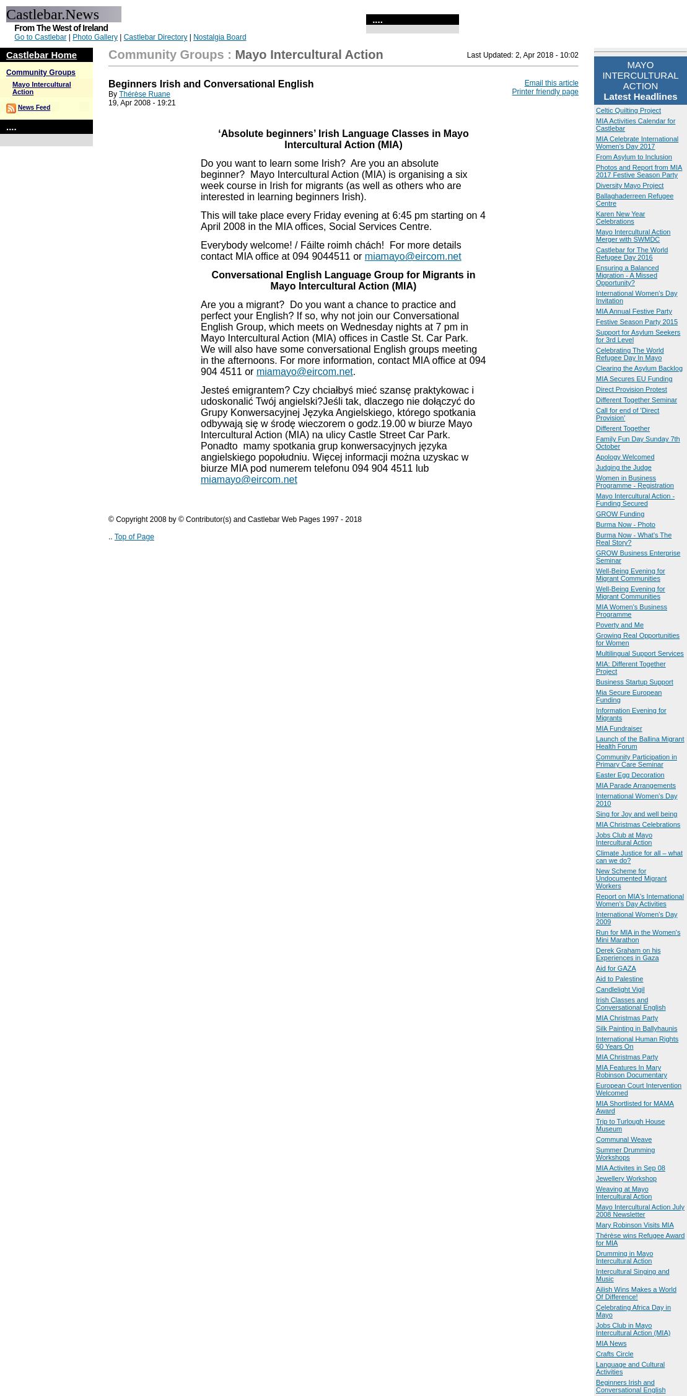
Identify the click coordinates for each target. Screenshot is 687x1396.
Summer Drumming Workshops (625, 1153)
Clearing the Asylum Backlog (639, 368)
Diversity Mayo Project (629, 185)
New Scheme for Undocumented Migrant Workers (631, 878)
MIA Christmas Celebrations (638, 824)
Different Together (623, 428)
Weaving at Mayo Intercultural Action (624, 1192)
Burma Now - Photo (625, 524)
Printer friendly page (545, 91)
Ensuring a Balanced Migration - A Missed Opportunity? (627, 275)
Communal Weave (624, 1139)
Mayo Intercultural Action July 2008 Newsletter (640, 1210)
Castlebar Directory (156, 37)
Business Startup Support (634, 682)
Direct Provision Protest (631, 389)
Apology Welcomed (625, 457)
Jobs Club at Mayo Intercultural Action (624, 838)
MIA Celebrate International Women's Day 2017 (637, 142)
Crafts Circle (615, 1354)
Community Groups (41, 72)
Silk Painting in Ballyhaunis (636, 1028)
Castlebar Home (41, 55)
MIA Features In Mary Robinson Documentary (631, 1071)
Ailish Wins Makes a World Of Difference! (636, 1293)
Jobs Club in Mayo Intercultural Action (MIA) (633, 1329)
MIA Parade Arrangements (636, 785)
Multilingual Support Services (640, 653)
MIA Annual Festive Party (634, 311)
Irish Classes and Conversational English (631, 1003)
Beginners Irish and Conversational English (631, 1386)
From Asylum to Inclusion (634, 157)
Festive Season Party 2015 (637, 321)
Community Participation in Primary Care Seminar (636, 760)
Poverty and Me (620, 625)
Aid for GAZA (616, 968)
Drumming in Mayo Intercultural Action (624, 1257)
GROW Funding (620, 514)
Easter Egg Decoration (630, 775)
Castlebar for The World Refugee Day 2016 (632, 253)
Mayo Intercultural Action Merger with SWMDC (633, 235)
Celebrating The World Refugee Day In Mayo (630, 354)
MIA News (611, 1343)
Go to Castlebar (40, 37)
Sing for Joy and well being (636, 814)
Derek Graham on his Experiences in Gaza (628, 954)
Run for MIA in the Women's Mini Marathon (638, 936)
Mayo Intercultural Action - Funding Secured (635, 499)
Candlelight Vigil (620, 989)
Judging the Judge (624, 467)
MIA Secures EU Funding (634, 378)
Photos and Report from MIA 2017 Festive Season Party (639, 171)
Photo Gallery (95, 37)
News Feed (34, 107)
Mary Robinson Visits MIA (635, 1225)
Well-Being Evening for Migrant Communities (630, 574)
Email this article (552, 83)
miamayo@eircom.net (249, 479)
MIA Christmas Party (627, 1018)
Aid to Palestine (619, 979)
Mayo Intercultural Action (309, 54)
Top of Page (134, 536)
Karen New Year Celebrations (620, 217)
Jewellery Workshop (626, 1178)
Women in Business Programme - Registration (635, 481)
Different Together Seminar (636, 400)
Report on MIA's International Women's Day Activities (640, 900)
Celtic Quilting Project (628, 110)
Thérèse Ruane (144, 94)
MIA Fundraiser (619, 728)
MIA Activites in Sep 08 (630, 1168)
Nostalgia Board (219, 37)
